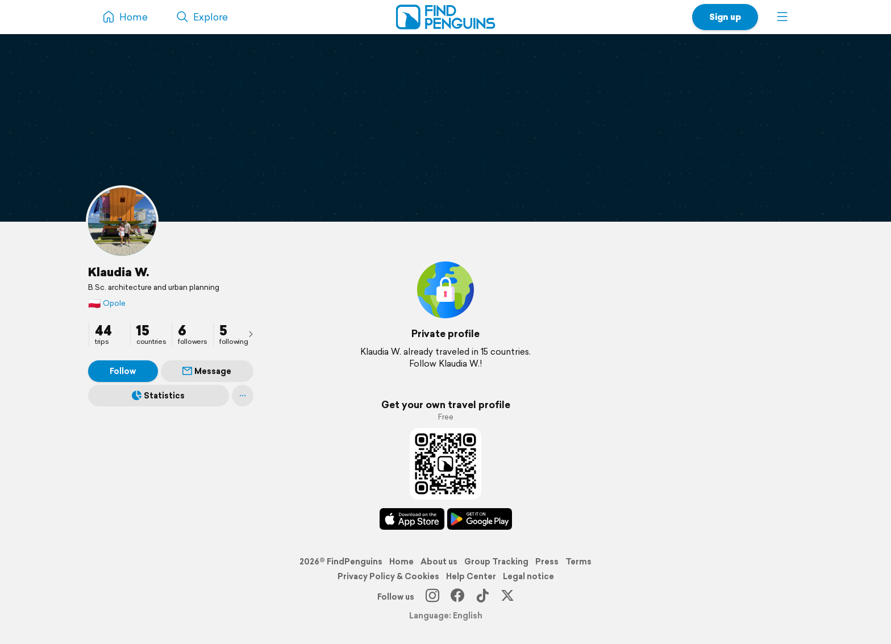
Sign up (725, 17)
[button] (782, 17)
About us (438, 561)
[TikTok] (482, 597)
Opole (107, 303)
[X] (507, 597)
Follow (123, 371)
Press (547, 561)
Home (401, 561)
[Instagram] (432, 597)
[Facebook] (457, 597)
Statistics (158, 395)
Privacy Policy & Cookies (388, 576)
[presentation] (250, 333)
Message (206, 371)
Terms (578, 561)
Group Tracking (496, 561)
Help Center (471, 576)
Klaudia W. (118, 271)
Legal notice (528, 576)
